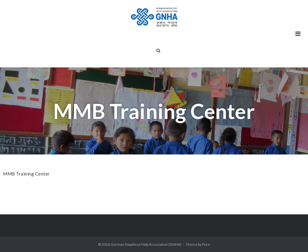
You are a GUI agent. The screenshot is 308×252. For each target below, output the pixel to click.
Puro (206, 244)
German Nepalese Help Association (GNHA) (146, 244)
